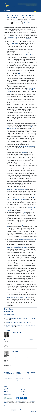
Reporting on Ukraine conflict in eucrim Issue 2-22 (17, 322)
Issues (23, 391)
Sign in (13, 410)
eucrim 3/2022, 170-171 (25, 39)
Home (6, 388)
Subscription (30, 378)
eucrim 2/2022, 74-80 (13, 37)
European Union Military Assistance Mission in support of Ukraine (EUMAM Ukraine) (21, 90)
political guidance (15, 43)
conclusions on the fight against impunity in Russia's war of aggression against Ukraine (21, 209)
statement (24, 152)
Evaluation (18, 375)
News (5, 389)
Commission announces (24, 73)
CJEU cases (7, 375)
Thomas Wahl (25, 22)
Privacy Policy (34, 411)
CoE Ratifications (8, 378)
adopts (24, 212)
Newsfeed (30, 375)
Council (21, 246)
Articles (6, 391)
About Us (23, 394)
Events (23, 389)
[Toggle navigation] (35, 11)
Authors (23, 393)
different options (22, 167)
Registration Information (31, 409)
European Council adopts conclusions (27, 239)
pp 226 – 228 (24, 21)
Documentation (8, 393)
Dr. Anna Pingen (16, 22)
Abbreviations (19, 380)
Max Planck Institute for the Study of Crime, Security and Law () (19, 339)
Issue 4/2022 (17, 21)
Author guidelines (20, 378)
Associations (7, 394)
